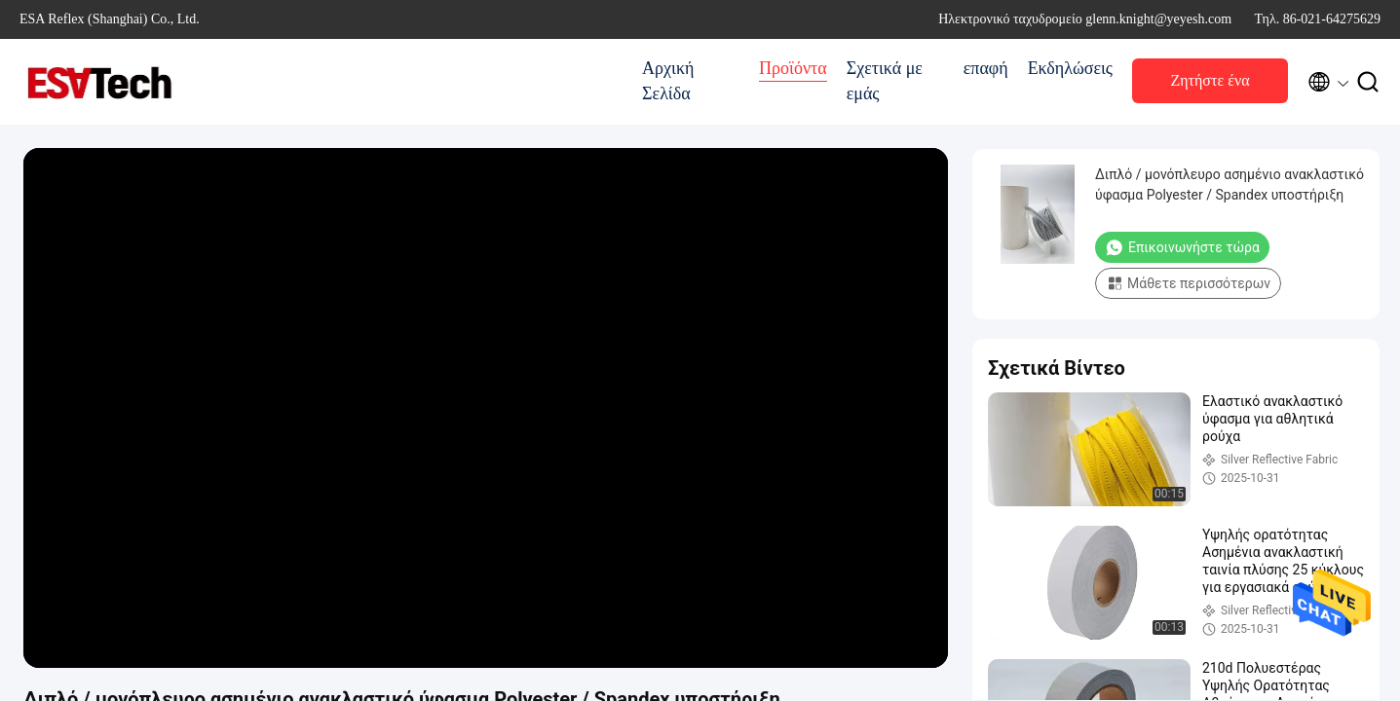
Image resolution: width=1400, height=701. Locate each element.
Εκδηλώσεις (1070, 68)
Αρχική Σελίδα (668, 80)
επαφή (986, 68)
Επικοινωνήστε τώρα (1182, 247)
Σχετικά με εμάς (885, 80)
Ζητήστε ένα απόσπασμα (1210, 86)
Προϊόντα (793, 68)
